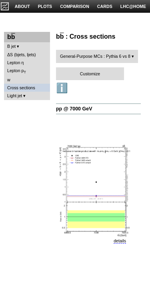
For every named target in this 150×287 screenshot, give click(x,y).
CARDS (104, 6)
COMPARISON (74, 6)
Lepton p (16, 71)
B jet (11, 46)
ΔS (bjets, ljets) (21, 54)
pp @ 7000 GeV (74, 109)
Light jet (14, 95)
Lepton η (15, 62)
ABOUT (22, 6)
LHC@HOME (133, 6)
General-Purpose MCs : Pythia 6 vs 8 (95, 56)
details (120, 240)
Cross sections (21, 87)
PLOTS (45, 6)
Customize (90, 73)
